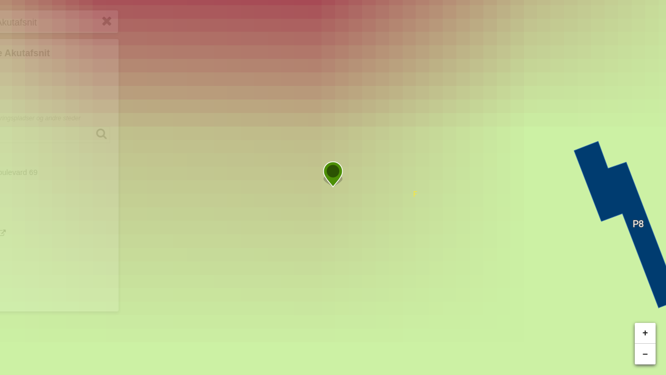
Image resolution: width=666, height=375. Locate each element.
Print (35, 269)
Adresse (33, 161)
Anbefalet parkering (53, 199)
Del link (40, 251)
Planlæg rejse (58, 233)
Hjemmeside (48, 286)
